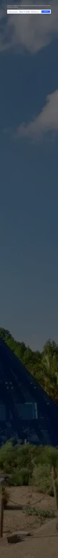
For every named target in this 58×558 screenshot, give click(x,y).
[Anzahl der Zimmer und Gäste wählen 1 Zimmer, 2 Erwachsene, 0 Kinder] (35, 11)
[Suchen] (45, 11)
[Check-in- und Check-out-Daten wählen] (21, 11)
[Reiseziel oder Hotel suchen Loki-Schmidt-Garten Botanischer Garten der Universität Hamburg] (13, 11)
